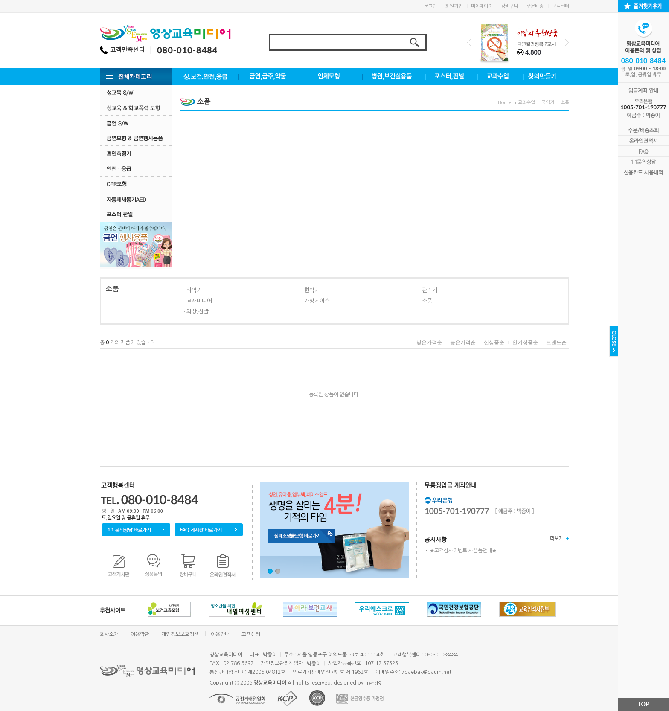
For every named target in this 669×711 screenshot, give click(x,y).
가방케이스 (317, 301)
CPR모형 (136, 184)
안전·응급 (136, 168)
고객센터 (560, 6)
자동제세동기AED (136, 199)
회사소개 (109, 634)
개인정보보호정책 (180, 634)
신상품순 (494, 342)
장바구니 (509, 6)
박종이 (314, 663)
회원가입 (453, 6)
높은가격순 (463, 342)
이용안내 (220, 634)
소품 (565, 102)
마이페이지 (481, 6)
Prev (469, 42)
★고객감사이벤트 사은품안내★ (463, 550)
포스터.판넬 (136, 214)
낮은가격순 (429, 342)
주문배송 (535, 6)
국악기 (547, 102)
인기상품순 (525, 342)
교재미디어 (199, 301)
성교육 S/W (136, 92)
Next (567, 42)
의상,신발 (197, 311)
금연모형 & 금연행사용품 (136, 138)
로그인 (430, 6)
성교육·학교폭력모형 (136, 107)
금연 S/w (136, 123)
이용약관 (140, 634)
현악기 (312, 290)
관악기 (429, 290)
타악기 (194, 290)
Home (505, 102)
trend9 (373, 683)
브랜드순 (556, 342)
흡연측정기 (136, 153)
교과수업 (526, 102)
